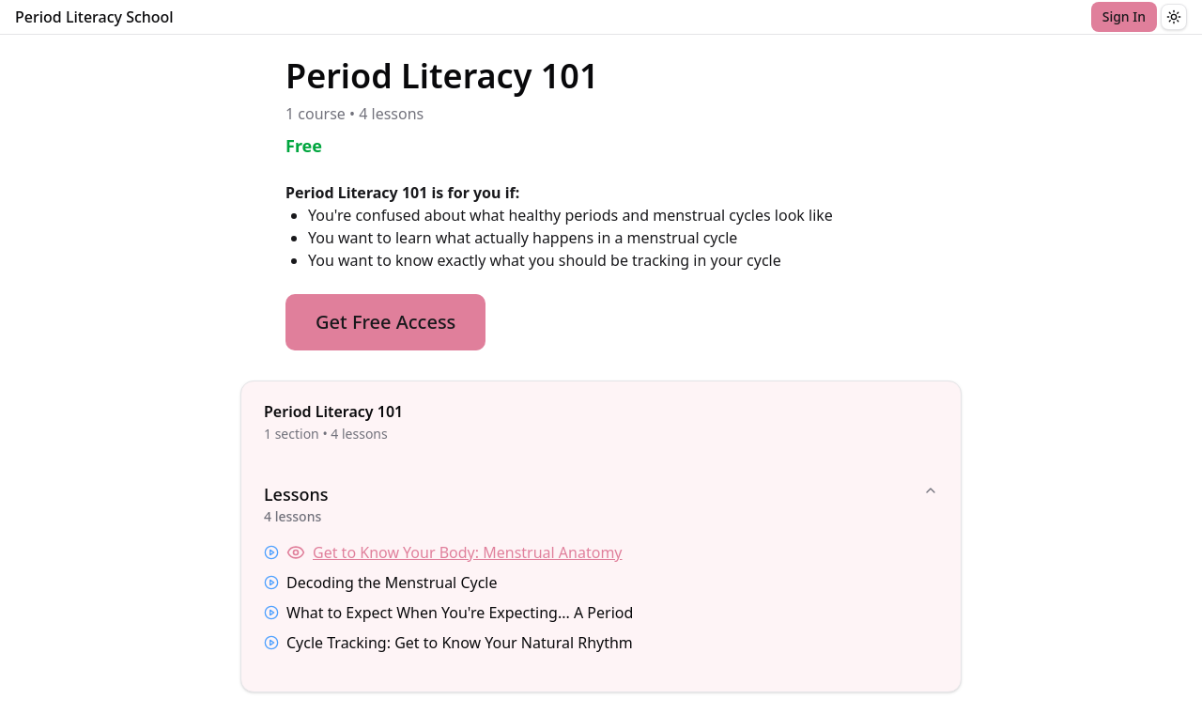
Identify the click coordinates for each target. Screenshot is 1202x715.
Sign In (1124, 16)
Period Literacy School (94, 17)
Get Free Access (385, 321)
